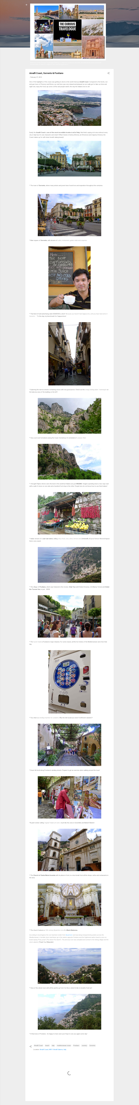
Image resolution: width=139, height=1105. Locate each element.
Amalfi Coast (38, 1045)
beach (47, 1045)
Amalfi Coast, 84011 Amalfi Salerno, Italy (53, 1049)
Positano (76, 1045)
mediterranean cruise (64, 1045)
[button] (108, 73)
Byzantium (69, 935)
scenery (84, 1045)
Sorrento (92, 1045)
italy (53, 1045)
